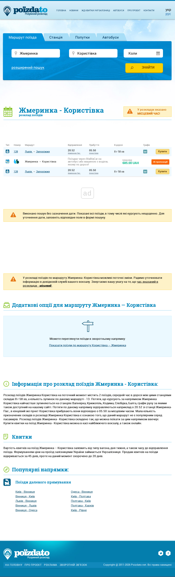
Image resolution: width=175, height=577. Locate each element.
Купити (162, 151)
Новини (73, 10)
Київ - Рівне (79, 510)
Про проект (133, 10)
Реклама (50, 564)
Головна (61, 10)
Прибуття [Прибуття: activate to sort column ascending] (94, 145)
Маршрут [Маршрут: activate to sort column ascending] (30, 145)
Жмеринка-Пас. (74, 153)
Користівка (93, 153)
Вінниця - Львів (26, 505)
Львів (29, 151)
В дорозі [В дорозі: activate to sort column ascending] (118, 145)
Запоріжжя (43, 151)
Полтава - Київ (81, 501)
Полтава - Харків (82, 505)
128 (16, 151)
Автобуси (110, 37)
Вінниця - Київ (25, 496)
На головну (13, 564)
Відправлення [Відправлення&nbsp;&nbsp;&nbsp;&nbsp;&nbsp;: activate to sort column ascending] (76, 145)
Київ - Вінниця (25, 492)
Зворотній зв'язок (73, 564)
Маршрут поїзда (23, 37)
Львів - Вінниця (26, 501)
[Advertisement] (87, 93)
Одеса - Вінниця (82, 492)
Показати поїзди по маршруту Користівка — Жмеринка (87, 345)
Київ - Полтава (81, 496)
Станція (56, 37)
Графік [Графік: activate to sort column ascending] (146, 145)
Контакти (149, 10)
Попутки (82, 37)
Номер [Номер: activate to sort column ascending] (17, 145)
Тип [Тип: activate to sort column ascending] (7, 145)
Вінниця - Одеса (26, 510)
